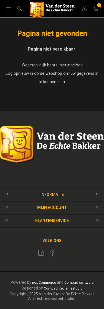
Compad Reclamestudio (63, 288)
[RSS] (63, 251)
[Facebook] (52, 253)
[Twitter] (40, 253)
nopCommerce (44, 282)
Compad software (78, 282)
